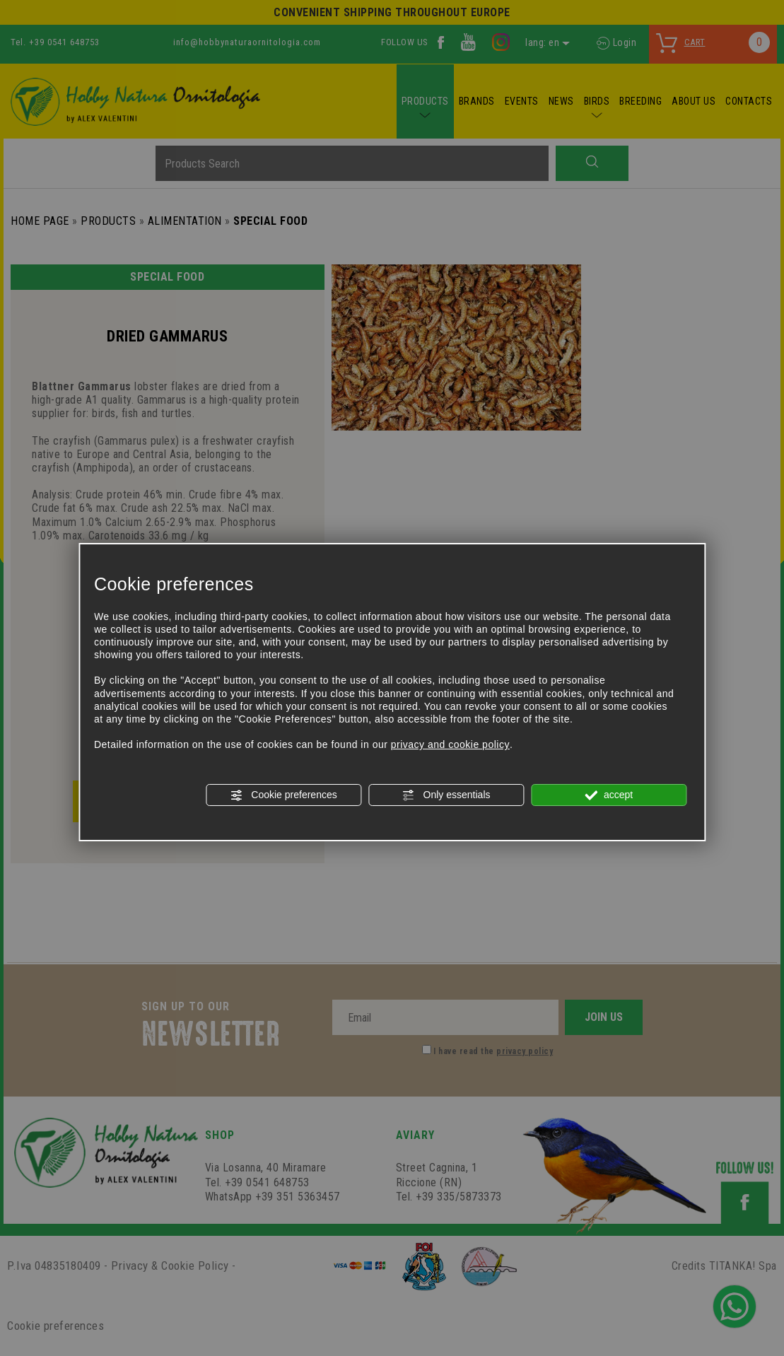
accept (609, 795)
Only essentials (446, 795)
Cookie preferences (283, 795)
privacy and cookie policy (450, 744)
